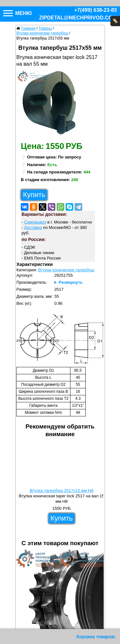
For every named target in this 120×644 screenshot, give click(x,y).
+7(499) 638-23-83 (95, 10)
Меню (17, 13)
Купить (34, 195)
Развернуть (71, 282)
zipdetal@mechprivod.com (78, 17)
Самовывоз (35, 222)
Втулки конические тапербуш (66, 269)
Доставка (33, 227)
